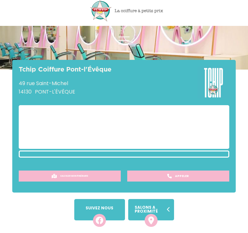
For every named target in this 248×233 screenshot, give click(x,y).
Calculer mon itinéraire (70, 176)
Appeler (178, 176)
